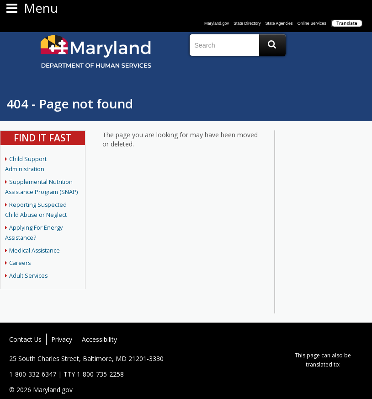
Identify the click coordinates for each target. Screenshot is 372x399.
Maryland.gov (216, 23)
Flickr (329, 339)
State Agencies (279, 23)
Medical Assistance (34, 250)
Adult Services (28, 276)
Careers (20, 263)
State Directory (247, 23)
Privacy (61, 339)
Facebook (302, 339)
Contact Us (25, 339)
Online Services (312, 23)
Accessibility (99, 339)
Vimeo (342, 339)
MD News (355, 339)
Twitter (315, 339)
